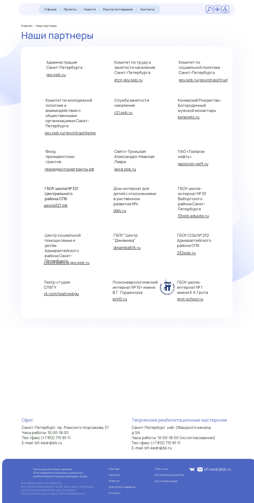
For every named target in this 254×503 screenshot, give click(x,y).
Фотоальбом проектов (169, 475)
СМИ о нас (161, 469)
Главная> (27, 26)
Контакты (147, 9)
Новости (90, 9)
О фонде (50, 9)
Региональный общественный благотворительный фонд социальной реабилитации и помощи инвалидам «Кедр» (60, 472)
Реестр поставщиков (118, 9)
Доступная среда (166, 481)
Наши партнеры (46, 26)
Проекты (70, 9)
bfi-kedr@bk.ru (217, 469)
